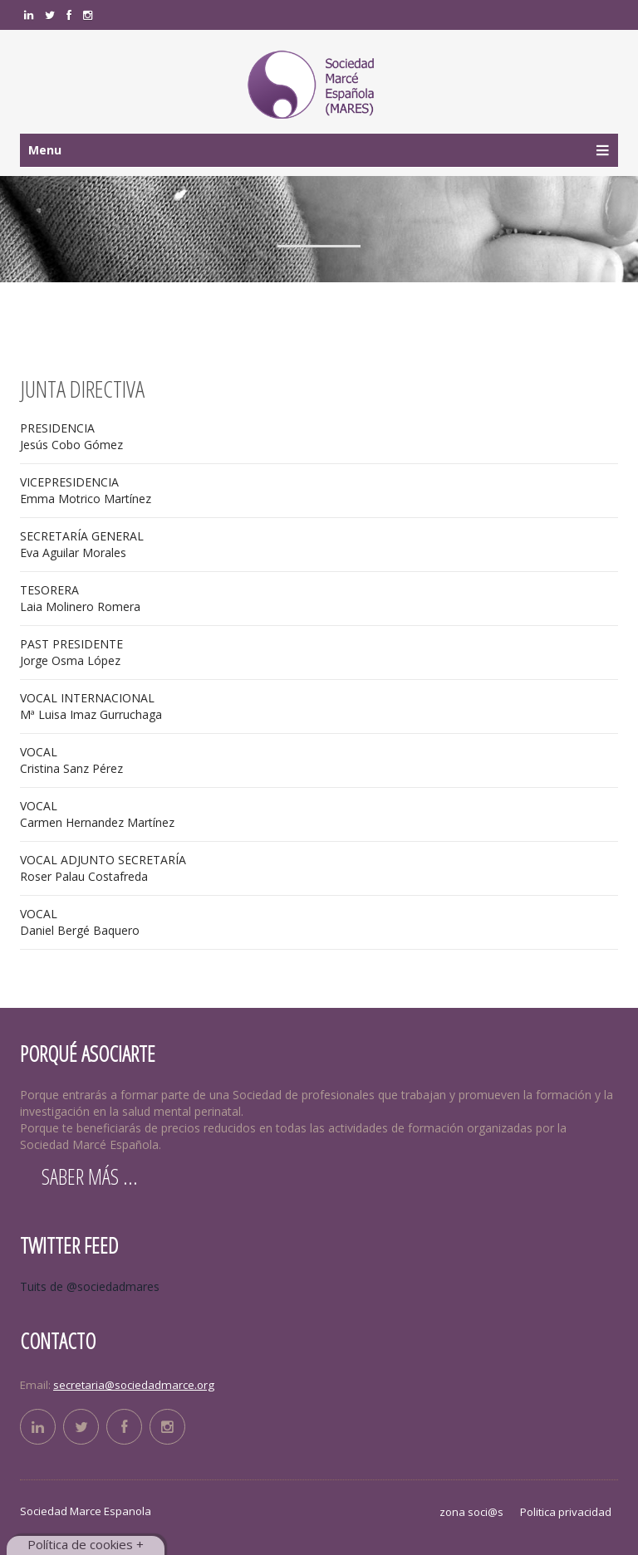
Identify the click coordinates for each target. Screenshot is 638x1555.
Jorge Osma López (71, 652)
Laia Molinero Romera (80, 598)
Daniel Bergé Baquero (80, 922)
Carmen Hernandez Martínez (97, 814)
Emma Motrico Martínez (85, 490)
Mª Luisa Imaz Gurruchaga (91, 706)
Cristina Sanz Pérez (71, 760)
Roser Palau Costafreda (103, 868)
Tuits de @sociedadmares (90, 1286)
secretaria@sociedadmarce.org (133, 1384)
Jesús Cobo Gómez (71, 436)
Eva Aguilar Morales (82, 544)
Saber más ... (90, 1176)
